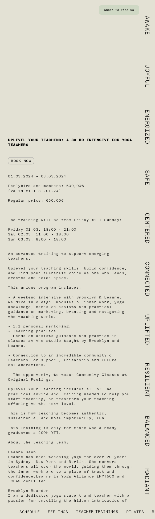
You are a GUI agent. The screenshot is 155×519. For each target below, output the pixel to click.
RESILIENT (147, 380)
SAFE (147, 177)
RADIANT (147, 481)
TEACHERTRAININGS (97, 511)
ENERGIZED (147, 126)
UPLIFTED (147, 329)
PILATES (135, 512)
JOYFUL (147, 76)
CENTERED (147, 228)
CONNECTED (147, 278)
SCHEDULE (29, 512)
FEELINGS (58, 512)
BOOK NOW (21, 161)
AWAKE (147, 25)
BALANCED (147, 431)
